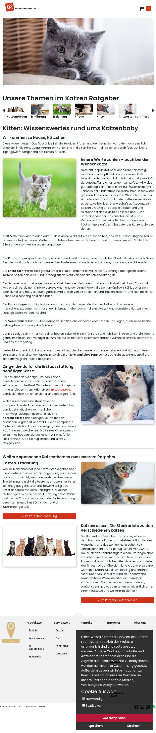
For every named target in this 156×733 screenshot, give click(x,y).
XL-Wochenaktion (36, 647)
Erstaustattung (61, 390)
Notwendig (92, 698)
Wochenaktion (36, 638)
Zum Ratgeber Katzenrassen (117, 600)
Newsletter (61, 653)
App (58, 638)
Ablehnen (133, 726)
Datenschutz (29, 706)
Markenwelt (35, 656)
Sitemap (41, 706)
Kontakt (4, 706)
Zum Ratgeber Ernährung (39, 516)
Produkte (33, 630)
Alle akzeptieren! (114, 718)
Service (60, 630)
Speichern (95, 726)
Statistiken (92, 705)
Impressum (15, 706)
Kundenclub (62, 645)
